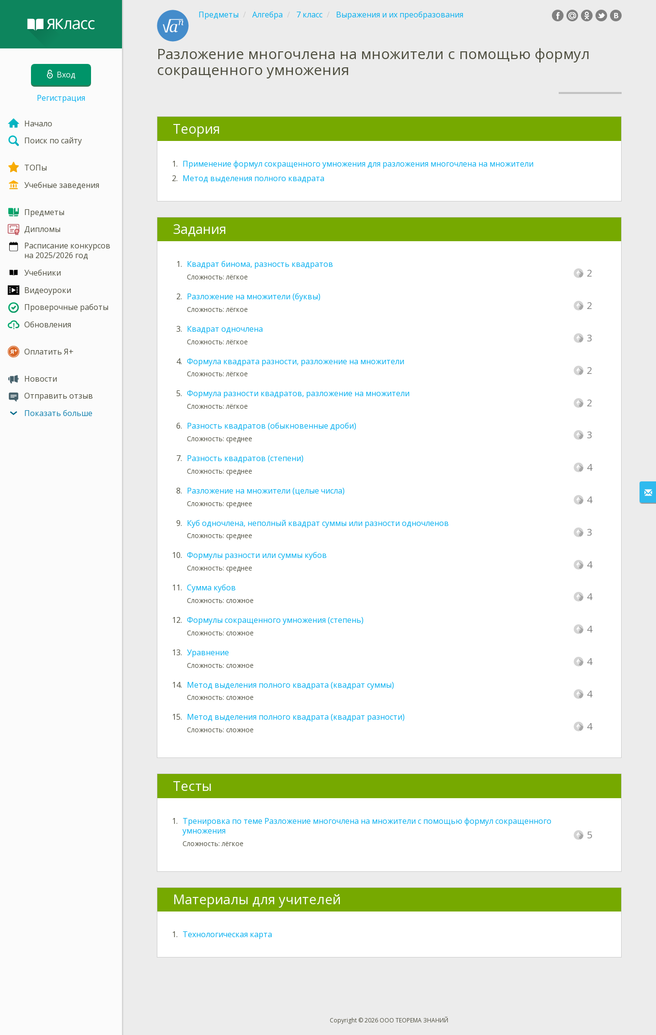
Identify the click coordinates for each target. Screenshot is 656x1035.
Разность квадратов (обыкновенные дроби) (271, 425)
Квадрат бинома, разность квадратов (260, 264)
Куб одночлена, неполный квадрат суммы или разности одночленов (318, 523)
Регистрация (61, 98)
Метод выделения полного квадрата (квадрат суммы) (290, 685)
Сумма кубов (211, 587)
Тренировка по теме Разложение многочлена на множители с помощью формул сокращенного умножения (367, 826)
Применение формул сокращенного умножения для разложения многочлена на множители (358, 163)
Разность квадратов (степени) (245, 458)
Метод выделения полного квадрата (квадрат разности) (296, 716)
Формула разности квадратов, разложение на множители (298, 393)
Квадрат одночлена (225, 329)
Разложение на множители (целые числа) (266, 490)
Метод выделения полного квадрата (253, 178)
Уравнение (208, 652)
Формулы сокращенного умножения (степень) (275, 620)
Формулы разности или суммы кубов (257, 555)
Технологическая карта (227, 934)
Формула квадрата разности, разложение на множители (295, 361)
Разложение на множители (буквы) (253, 296)
